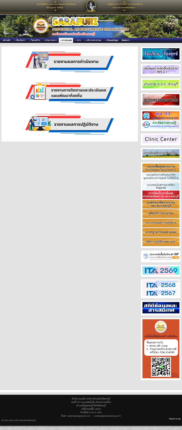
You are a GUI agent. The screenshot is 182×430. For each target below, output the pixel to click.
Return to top (175, 419)
